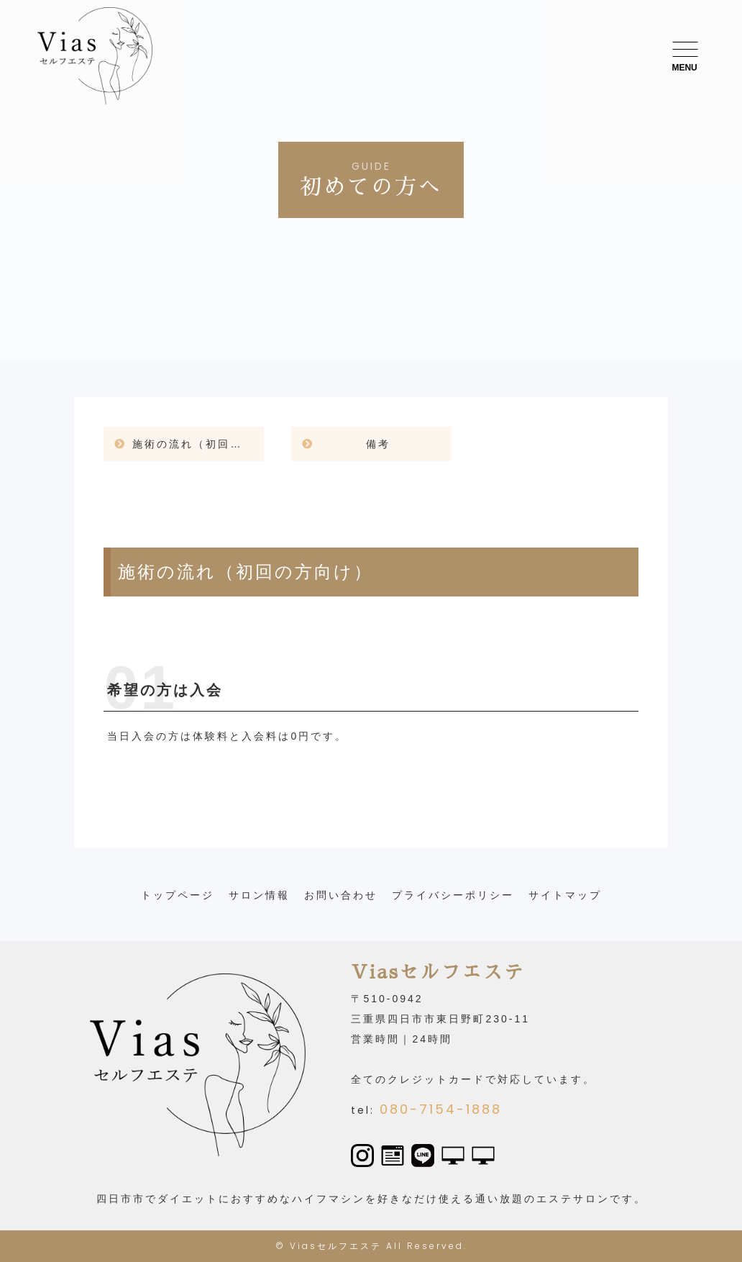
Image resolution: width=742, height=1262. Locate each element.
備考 (378, 444)
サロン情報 (259, 895)
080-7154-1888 (441, 1109)
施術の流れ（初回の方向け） (198, 444)
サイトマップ (565, 895)
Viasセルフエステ (336, 1246)
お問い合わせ (340, 895)
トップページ (177, 895)
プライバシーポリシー (453, 895)
